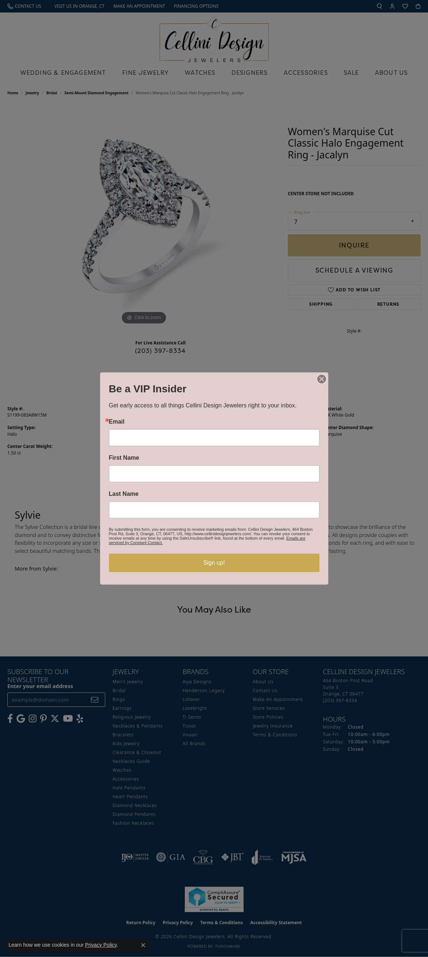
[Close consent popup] (143, 945)
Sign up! (214, 563)
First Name (124, 458)
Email (117, 422)
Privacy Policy (101, 945)
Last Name (124, 494)
